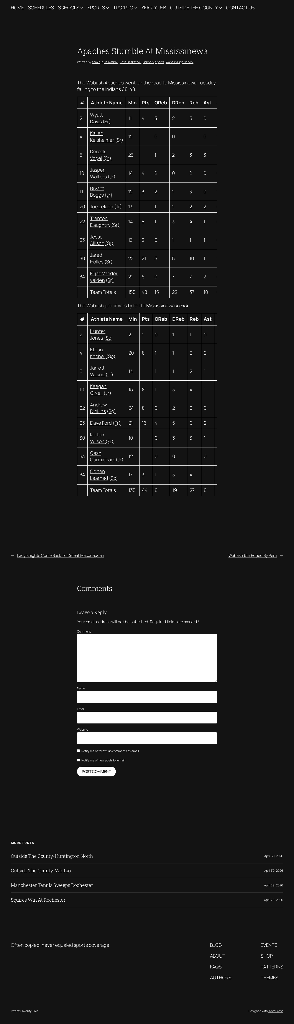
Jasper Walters (98, 173)
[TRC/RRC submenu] (135, 7)
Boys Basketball (130, 62)
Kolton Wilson (97, 438)
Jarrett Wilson (97, 371)
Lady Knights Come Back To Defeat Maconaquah (60, 555)
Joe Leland (101, 206)
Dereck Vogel (98, 154)
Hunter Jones (97, 334)
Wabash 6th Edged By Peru (252, 555)
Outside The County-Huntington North (52, 856)
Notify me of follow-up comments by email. (110, 751)
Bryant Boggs (97, 191)
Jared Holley (96, 258)
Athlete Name (107, 102)
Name (81, 688)
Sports (96, 7)
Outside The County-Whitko (41, 870)
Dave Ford (101, 423)
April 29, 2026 (273, 885)
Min (132, 102)
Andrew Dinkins (98, 408)
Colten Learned (99, 474)
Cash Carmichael (102, 456)
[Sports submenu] (107, 7)
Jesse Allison (97, 240)
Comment (85, 631)
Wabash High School (179, 62)
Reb (194, 102)
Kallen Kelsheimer (102, 136)
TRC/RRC (123, 7)
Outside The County (194, 7)
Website (82, 729)
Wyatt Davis (96, 118)
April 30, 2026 (273, 856)
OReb (160, 102)
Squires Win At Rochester (38, 900)
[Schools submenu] (81, 7)
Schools (68, 7)
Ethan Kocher (97, 353)
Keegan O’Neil (98, 389)
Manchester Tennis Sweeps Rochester (52, 885)
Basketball (111, 62)
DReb (178, 102)
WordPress (275, 1011)
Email (80, 709)
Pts (145, 102)
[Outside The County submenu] (220, 7)
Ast (208, 102)
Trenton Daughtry (100, 221)
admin (96, 62)
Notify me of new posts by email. (103, 760)
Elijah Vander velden (104, 276)
